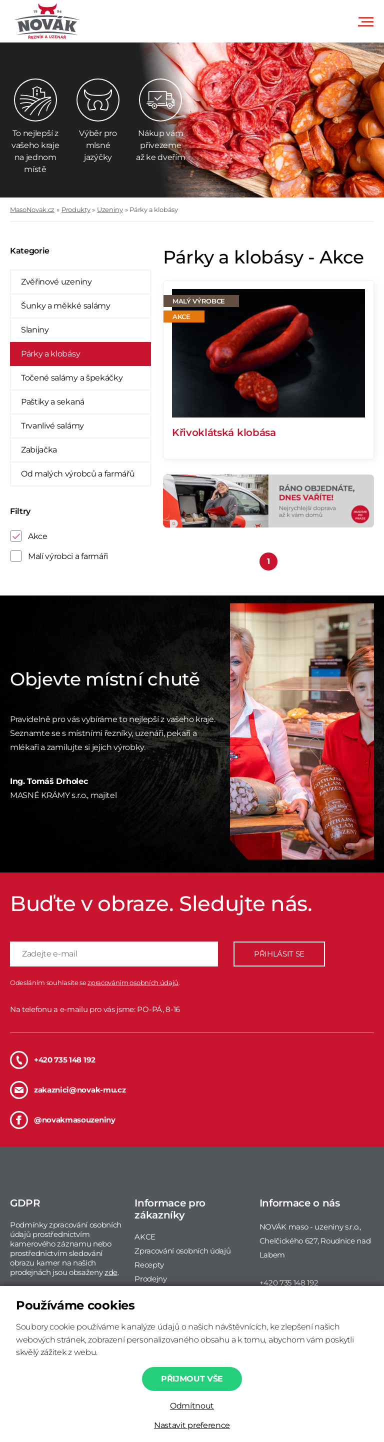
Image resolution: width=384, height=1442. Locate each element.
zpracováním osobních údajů (133, 982)
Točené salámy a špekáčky (71, 377)
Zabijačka (39, 449)
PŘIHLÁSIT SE (279, 953)
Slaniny (35, 329)
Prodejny (150, 1279)
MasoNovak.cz (32, 210)
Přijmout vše (192, 1379)
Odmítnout (192, 1405)
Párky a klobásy (154, 210)
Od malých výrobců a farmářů (77, 473)
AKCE (145, 1237)
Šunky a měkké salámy (65, 305)
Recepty (149, 1265)
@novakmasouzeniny (63, 1120)
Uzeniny (110, 210)
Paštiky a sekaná (52, 401)
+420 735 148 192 (53, 1060)
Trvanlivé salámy (52, 425)
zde (111, 1272)
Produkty (76, 210)
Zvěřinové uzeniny (56, 281)
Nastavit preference (192, 1425)
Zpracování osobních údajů (182, 1251)
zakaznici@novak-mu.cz (68, 1090)
